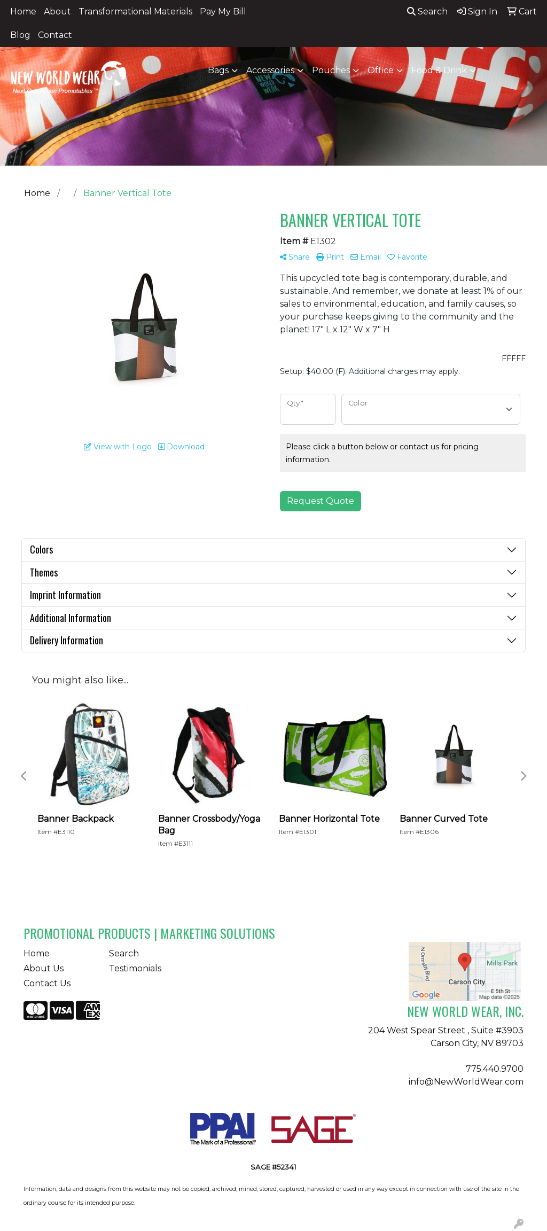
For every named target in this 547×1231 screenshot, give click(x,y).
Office (381, 70)
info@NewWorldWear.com (466, 1082)
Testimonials (135, 968)
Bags (218, 70)
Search (427, 11)
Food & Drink (439, 70)
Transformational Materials (135, 11)
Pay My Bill (223, 11)
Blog (20, 35)
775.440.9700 (494, 1069)
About (57, 11)
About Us (44, 968)
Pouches (331, 70)
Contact (55, 35)
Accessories (270, 70)
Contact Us (47, 983)
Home (23, 11)
